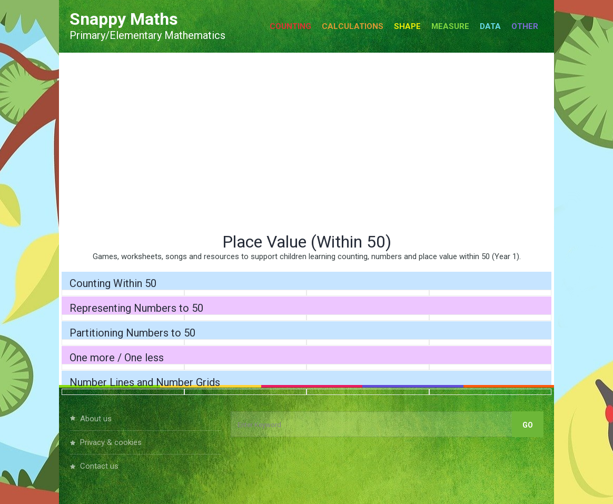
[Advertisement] (306, 142)
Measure (450, 26)
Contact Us (99, 466)
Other (524, 26)
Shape (407, 26)
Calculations (352, 26)
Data (490, 26)
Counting (290, 26)
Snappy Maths (124, 19)
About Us (96, 418)
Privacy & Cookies (111, 442)
